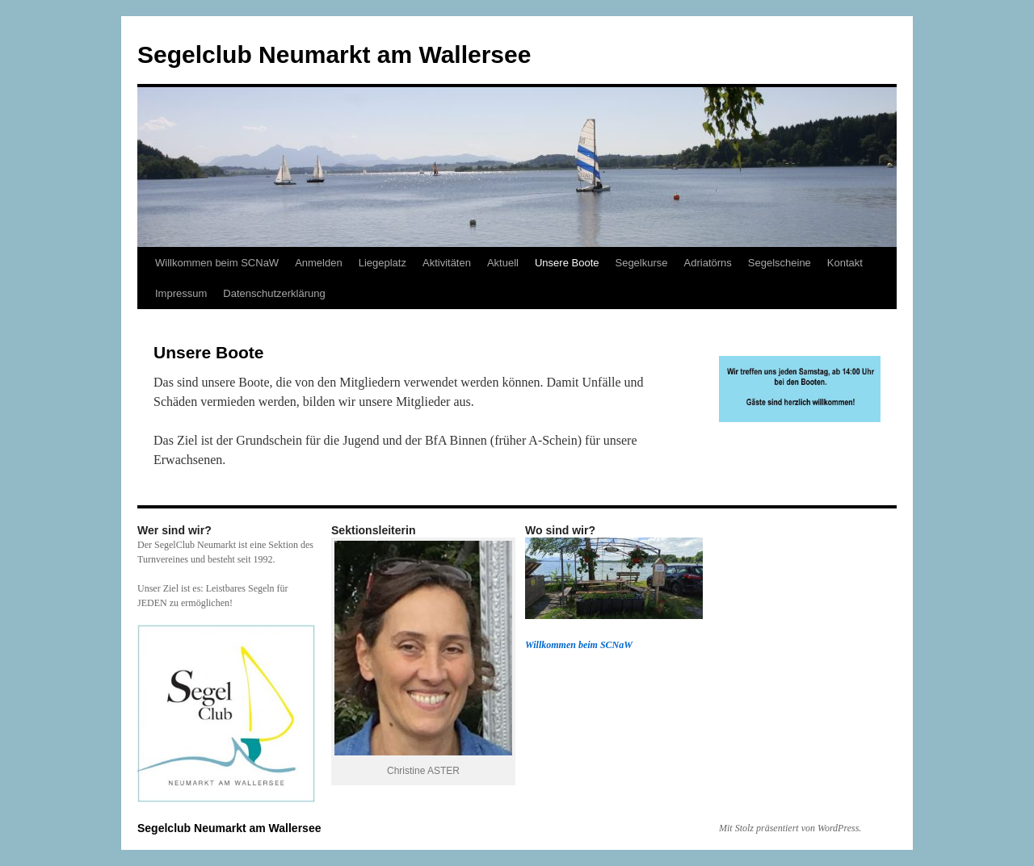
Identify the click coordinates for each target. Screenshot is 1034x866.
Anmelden (319, 263)
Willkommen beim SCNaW (217, 263)
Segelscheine (779, 263)
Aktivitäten (446, 263)
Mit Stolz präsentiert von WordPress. (790, 828)
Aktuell (503, 263)
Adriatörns (708, 263)
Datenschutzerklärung (274, 293)
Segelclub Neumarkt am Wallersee (334, 54)
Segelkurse (641, 263)
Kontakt (845, 263)
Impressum (181, 293)
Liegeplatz (382, 263)
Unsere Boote (567, 263)
